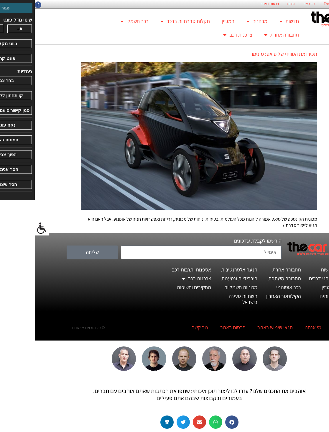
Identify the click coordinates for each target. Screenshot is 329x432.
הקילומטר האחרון (248, 296)
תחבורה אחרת (246, 34)
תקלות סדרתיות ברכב (150, 21)
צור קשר (275, 3)
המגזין (193, 21)
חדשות (254, 21)
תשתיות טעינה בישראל (208, 299)
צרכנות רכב (203, 34)
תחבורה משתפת (249, 278)
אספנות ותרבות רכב (156, 269)
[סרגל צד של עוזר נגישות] (7, 228)
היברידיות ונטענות (205, 278)
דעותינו (292, 296)
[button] (197, 422)
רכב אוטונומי (253, 287)
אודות (256, 3)
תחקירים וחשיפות (159, 287)
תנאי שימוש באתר (240, 327)
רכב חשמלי (99, 21)
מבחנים (222, 21)
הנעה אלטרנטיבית (204, 269)
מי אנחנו (278, 327)
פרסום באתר (235, 3)
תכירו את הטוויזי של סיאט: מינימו (249, 53)
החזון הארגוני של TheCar (307, 3)
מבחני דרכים (287, 278)
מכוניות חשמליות (206, 287)
